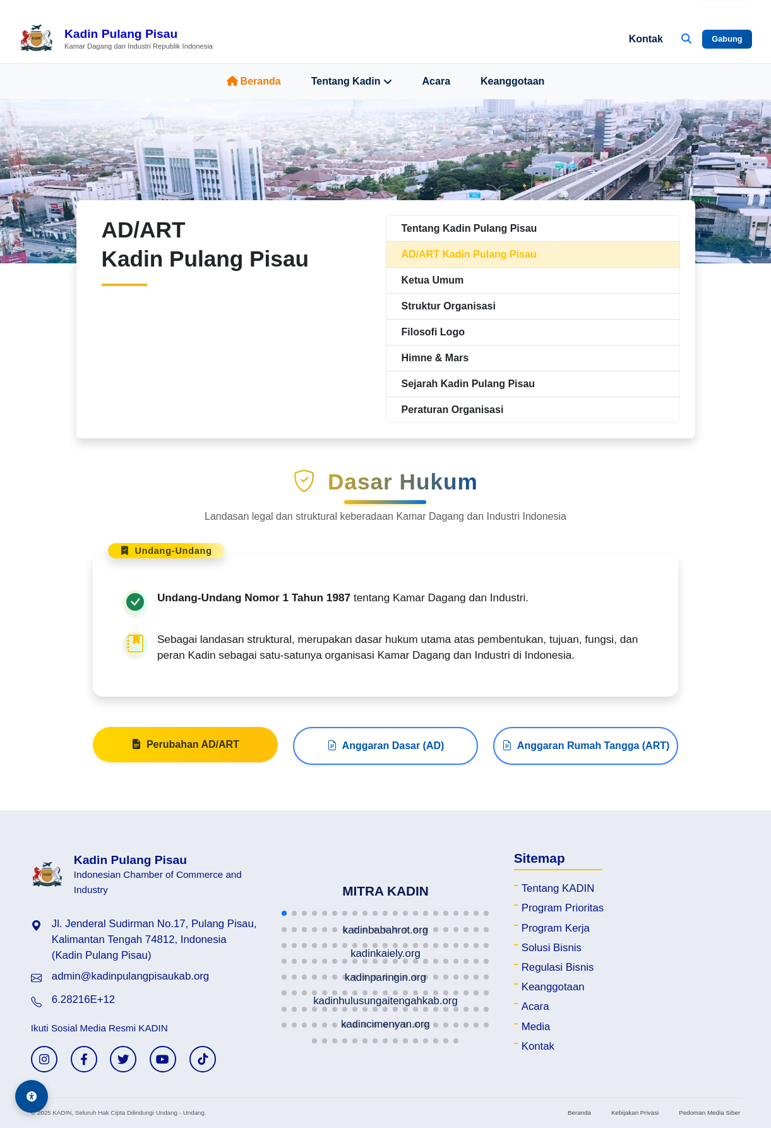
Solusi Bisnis (552, 948)
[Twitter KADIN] (123, 1059)
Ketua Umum (433, 280)
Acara (436, 81)
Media (536, 1027)
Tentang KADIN (558, 888)
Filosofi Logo (433, 332)
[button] (284, 913)
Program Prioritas (563, 908)
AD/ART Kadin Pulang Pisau (469, 254)
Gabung (727, 39)
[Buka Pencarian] (686, 39)
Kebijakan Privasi (635, 1112)
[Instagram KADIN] (44, 1059)
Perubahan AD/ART (185, 751)
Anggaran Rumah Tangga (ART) (585, 752)
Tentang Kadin (351, 81)
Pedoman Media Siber (709, 1112)
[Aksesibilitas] (31, 1096)
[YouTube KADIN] (163, 1059)
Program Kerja (556, 928)
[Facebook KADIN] (84, 1059)
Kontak (646, 38)
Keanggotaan (512, 81)
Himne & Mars (435, 357)
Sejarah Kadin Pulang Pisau (468, 383)
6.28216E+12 (83, 999)
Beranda (254, 81)
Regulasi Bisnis (558, 967)
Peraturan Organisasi (453, 409)
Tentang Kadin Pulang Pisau (469, 228)
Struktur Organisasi (449, 306)
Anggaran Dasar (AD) (386, 752)
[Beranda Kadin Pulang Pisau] (116, 39)
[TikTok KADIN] (202, 1059)
